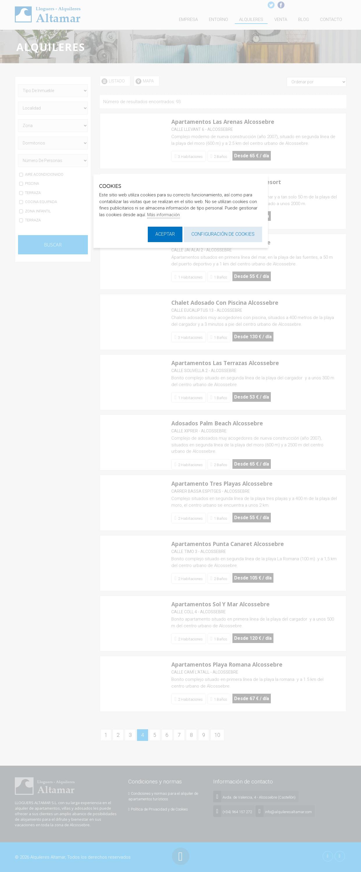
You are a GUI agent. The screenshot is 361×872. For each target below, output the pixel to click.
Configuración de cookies (223, 234)
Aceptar (165, 234)
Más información (163, 214)
